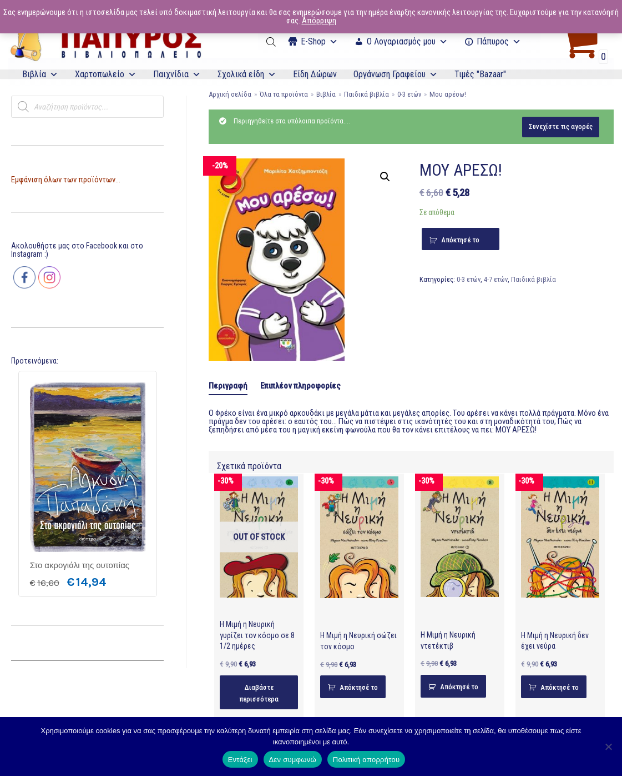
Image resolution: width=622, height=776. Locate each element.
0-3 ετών (409, 94)
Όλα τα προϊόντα (284, 94)
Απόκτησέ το (460, 240)
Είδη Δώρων (315, 74)
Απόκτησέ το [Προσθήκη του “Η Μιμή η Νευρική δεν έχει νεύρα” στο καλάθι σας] (559, 687)
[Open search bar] (271, 41)
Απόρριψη (319, 21)
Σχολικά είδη (247, 74)
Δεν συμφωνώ (292, 759)
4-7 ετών (496, 279)
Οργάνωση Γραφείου (395, 74)
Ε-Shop (319, 41)
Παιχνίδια (177, 74)
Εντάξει (240, 759)
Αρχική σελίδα (230, 94)
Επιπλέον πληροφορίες (300, 386)
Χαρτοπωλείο (105, 74)
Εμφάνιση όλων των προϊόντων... (65, 180)
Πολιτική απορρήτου (366, 759)
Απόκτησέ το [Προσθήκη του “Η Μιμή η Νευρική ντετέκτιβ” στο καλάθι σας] (459, 687)
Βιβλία (40, 74)
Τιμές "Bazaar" (480, 74)
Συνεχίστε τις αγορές (561, 126)
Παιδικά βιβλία (366, 94)
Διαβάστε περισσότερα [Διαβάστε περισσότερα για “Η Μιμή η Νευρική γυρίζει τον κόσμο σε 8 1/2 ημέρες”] (259, 693)
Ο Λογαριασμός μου (407, 41)
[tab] (228, 386)
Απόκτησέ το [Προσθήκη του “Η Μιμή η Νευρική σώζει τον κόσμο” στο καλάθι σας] (359, 687)
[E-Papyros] (105, 41)
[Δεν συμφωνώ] (608, 746)
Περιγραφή (228, 386)
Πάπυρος (499, 41)
